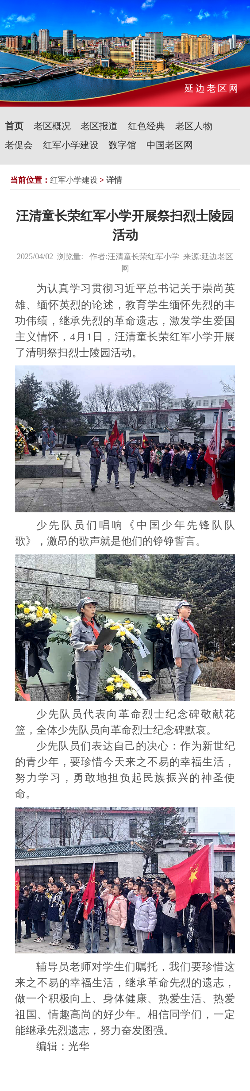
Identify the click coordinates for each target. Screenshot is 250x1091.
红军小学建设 (71, 145)
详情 (114, 180)
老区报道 (99, 126)
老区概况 (52, 126)
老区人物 (193, 126)
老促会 (19, 145)
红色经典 (146, 126)
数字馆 (122, 145)
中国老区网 (169, 145)
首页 (14, 126)
